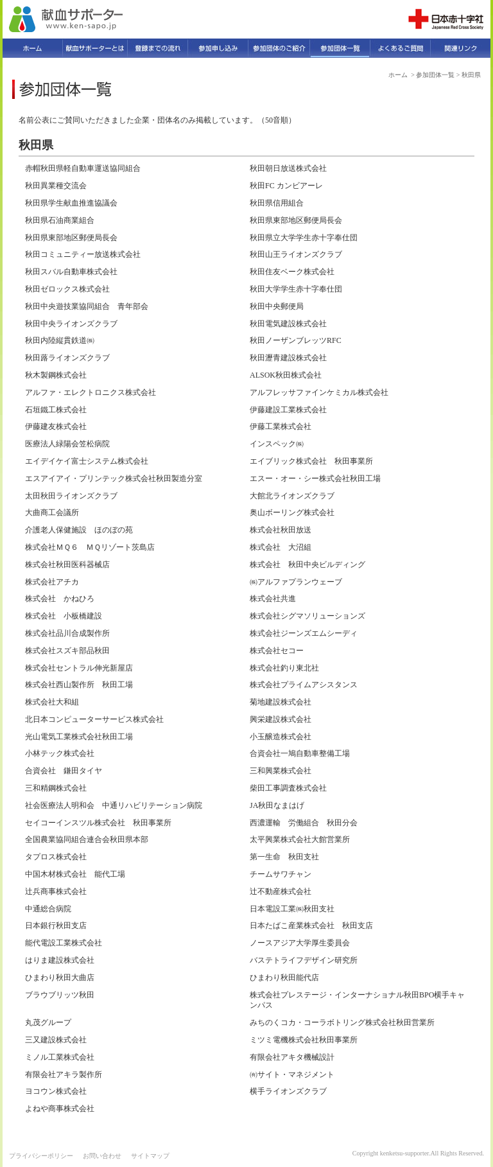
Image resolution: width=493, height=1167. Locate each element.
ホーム (398, 74)
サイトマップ (150, 1155)
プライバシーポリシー (41, 1155)
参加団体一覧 (435, 74)
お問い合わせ (102, 1155)
